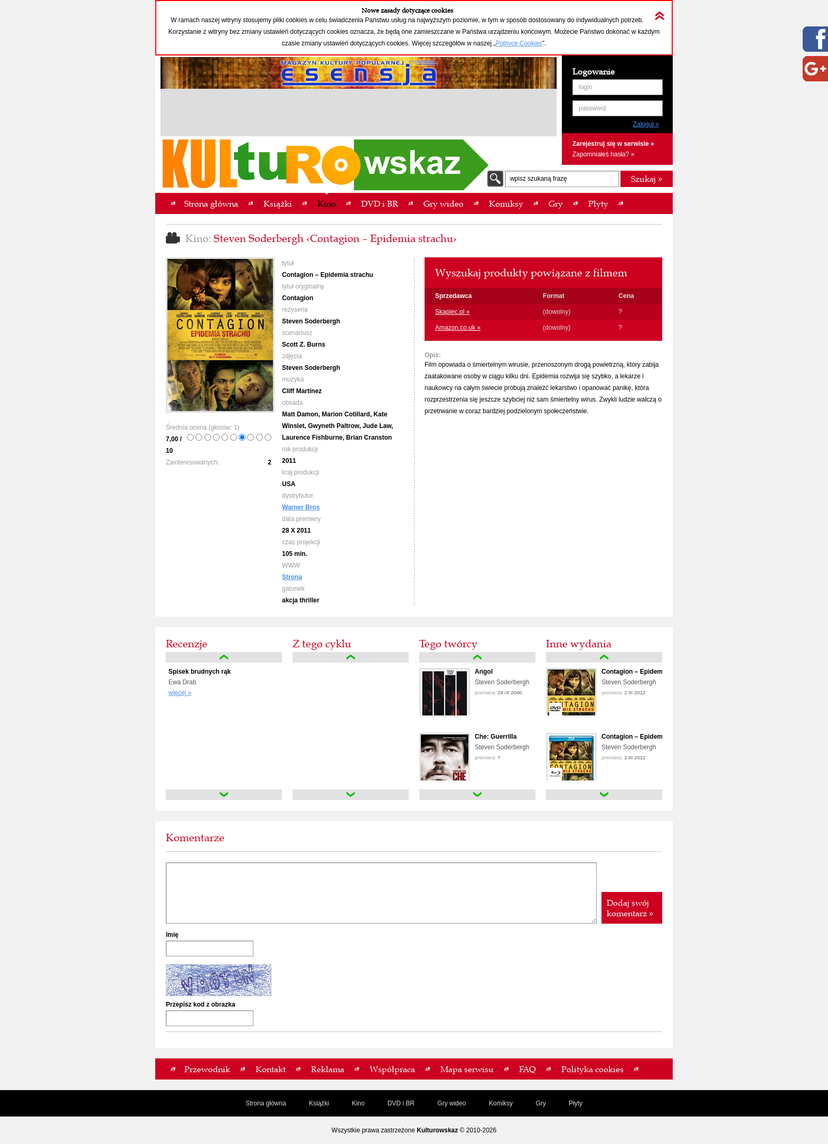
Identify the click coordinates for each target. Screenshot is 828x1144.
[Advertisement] (358, 114)
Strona (292, 577)
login (585, 87)
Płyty (575, 1103)
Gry (540, 1103)
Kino (358, 1103)
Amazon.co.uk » (458, 327)
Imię (172, 934)
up (224, 657)
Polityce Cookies (518, 43)
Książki (319, 1103)
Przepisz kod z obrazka (200, 1004)
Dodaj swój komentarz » (630, 907)
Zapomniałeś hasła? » (603, 154)
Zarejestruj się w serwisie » (613, 143)
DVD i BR (401, 1103)
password (592, 108)
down (224, 794)
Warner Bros (301, 507)
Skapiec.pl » (452, 311)
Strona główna (266, 1103)
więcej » (179, 692)
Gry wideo (451, 1103)
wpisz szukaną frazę (538, 178)
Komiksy (501, 1103)
